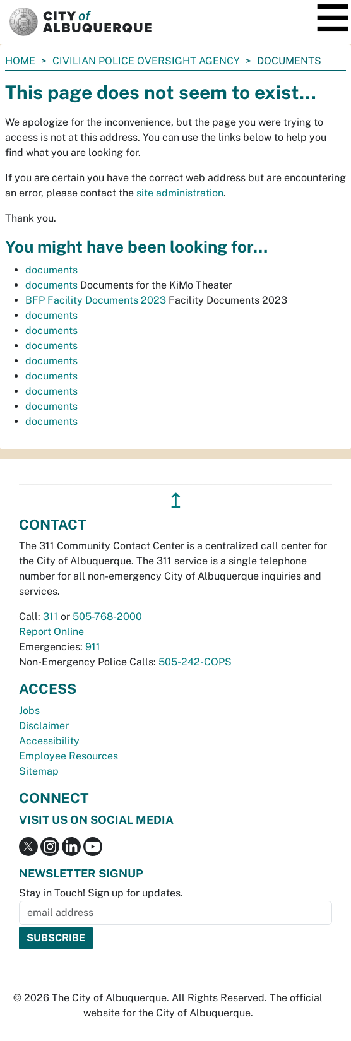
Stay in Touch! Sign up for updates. (101, 893)
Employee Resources (68, 756)
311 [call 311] (50, 616)
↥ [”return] (175, 500)
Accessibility (49, 741)
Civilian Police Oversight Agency (146, 61)
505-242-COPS (195, 662)
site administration (179, 193)
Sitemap (39, 771)
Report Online (51, 632)
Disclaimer (44, 726)
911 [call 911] (92, 647)
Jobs (29, 711)
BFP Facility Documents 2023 (95, 300)
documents (51, 270)
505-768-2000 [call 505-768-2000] (107, 616)
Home (20, 61)
